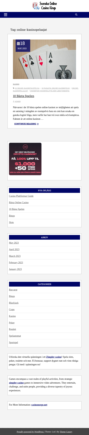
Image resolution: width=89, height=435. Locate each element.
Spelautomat (15, 336)
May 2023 (14, 242)
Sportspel (13, 342)
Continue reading (29, 124)
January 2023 (15, 269)
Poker (12, 322)
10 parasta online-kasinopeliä (56, 88)
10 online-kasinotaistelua (27, 88)
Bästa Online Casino (19, 202)
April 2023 (14, 249)
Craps (12, 309)
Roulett (12, 329)
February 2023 (16, 262)
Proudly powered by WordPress (30, 432)
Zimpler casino (53, 357)
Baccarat (13, 289)
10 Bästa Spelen (23, 96)
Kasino (16, 84)
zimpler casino (16, 382)
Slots (11, 222)
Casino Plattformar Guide (21, 196)
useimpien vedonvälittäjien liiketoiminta (49, 91)
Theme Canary (66, 432)
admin (18, 101)
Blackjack (14, 303)
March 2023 (15, 256)
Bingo (12, 215)
